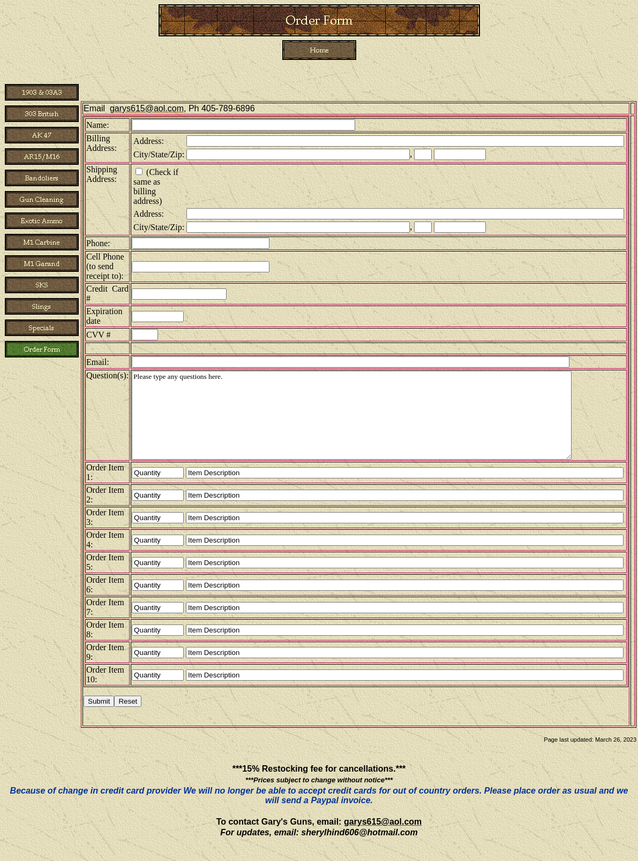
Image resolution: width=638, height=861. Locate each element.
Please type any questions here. (352, 415)
